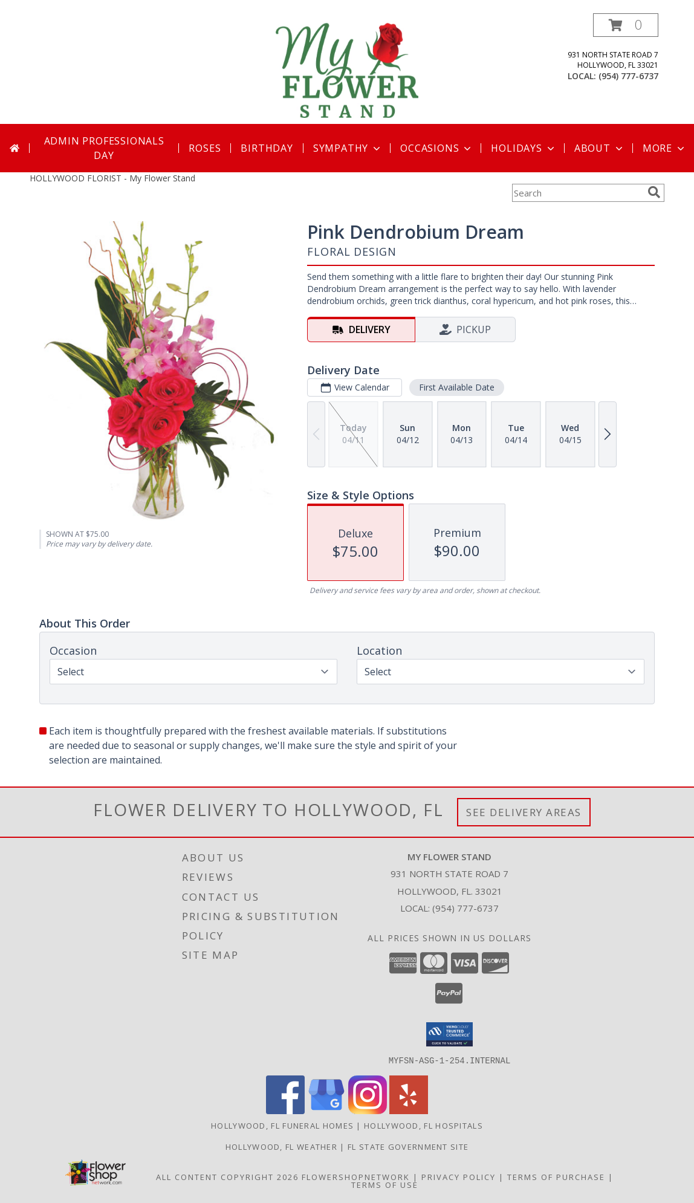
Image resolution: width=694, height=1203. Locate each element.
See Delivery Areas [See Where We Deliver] (524, 812)
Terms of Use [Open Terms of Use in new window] (384, 1184)
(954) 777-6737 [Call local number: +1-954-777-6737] (628, 76)
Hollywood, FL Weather (281, 1146)
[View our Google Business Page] (326, 1110)
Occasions (436, 148)
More (665, 148)
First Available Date (457, 387)
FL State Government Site (408, 1146)
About (599, 148)
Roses (205, 148)
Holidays (523, 148)
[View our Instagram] (367, 1110)
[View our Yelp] (408, 1110)
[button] (625, 25)
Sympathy (348, 148)
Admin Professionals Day (104, 148)
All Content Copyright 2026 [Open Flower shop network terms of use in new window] (227, 1176)
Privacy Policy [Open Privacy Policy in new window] (458, 1176)
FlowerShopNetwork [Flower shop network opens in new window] (356, 1176)
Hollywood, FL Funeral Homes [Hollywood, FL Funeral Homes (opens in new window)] (282, 1125)
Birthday (267, 148)
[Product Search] (577, 192)
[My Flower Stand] (347, 68)
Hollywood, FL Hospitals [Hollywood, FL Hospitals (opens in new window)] (423, 1125)
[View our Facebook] (285, 1110)
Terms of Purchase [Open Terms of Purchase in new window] (556, 1176)
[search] (654, 192)
